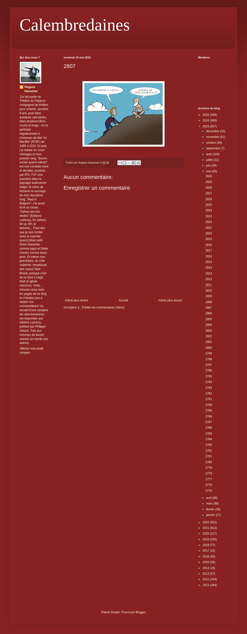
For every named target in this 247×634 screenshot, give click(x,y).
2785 (208, 433)
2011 (206, 585)
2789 (208, 410)
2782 (208, 450)
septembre (213, 148)
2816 (208, 256)
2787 (208, 422)
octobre (211, 142)
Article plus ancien (170, 300)
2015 (206, 562)
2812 (208, 279)
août (209, 154)
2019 (206, 539)
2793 (208, 388)
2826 (208, 199)
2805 (208, 319)
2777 (208, 479)
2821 (208, 228)
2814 (208, 267)
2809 (208, 296)
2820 (208, 233)
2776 (208, 485)
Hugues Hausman (31, 89)
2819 (208, 239)
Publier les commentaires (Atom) (103, 307)
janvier (211, 515)
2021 (206, 528)
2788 (208, 416)
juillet (210, 160)
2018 (206, 545)
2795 (208, 376)
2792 (208, 393)
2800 (208, 348)
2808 (208, 302)
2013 (206, 573)
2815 (208, 262)
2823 (208, 216)
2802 (208, 336)
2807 (208, 307)
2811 (208, 285)
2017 (206, 550)
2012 (206, 579)
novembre (213, 137)
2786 (208, 427)
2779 (208, 468)
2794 (208, 382)
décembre (213, 131)
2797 (208, 365)
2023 (206, 126)
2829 (208, 182)
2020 (206, 533)
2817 (208, 250)
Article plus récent (76, 300)
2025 (206, 115)
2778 (208, 473)
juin (209, 165)
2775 (208, 490)
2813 (208, 273)
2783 (208, 445)
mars (209, 503)
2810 (208, 290)
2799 (208, 353)
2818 (208, 245)
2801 (208, 342)
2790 (208, 405)
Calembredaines (75, 24)
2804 (208, 325)
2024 (206, 120)
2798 (208, 359)
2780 (208, 462)
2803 (208, 330)
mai (209, 171)
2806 (208, 313)
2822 (208, 222)
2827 (208, 193)
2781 (208, 456)
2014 (206, 568)
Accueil (123, 300)
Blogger (140, 612)
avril (209, 498)
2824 (208, 210)
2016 (206, 556)
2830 (208, 176)
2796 (208, 370)
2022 (206, 522)
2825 (208, 205)
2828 (208, 187)
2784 (208, 439)
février (210, 509)
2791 (208, 399)
